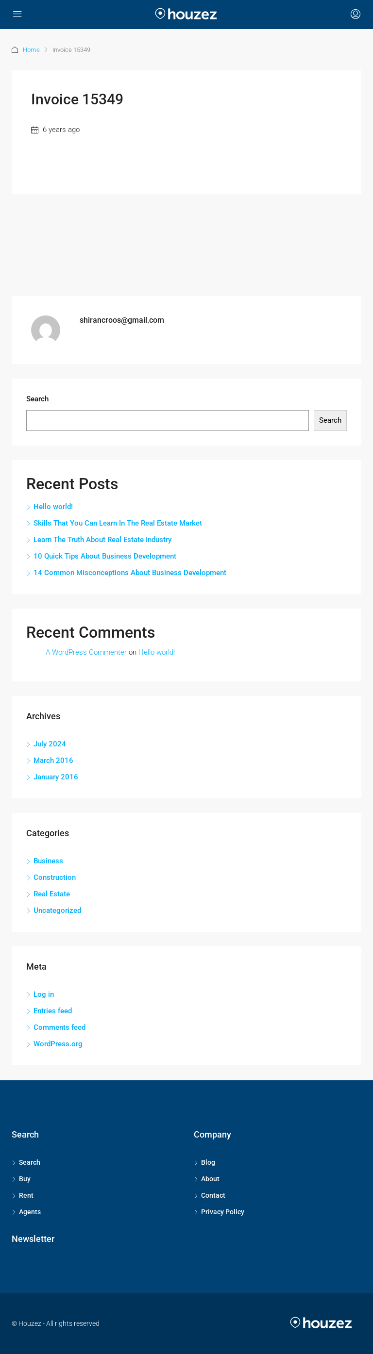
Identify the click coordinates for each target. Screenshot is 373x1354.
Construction (55, 877)
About (210, 1179)
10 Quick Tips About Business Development (105, 556)
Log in (44, 994)
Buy (25, 1179)
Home (31, 49)
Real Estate (52, 894)
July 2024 (50, 744)
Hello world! (53, 506)
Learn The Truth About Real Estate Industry (102, 539)
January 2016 (56, 777)
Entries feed (53, 1011)
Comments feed (59, 1027)
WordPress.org (58, 1044)
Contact (213, 1195)
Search (37, 399)
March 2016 (53, 760)
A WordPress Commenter (86, 652)
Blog (208, 1162)
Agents (30, 1212)
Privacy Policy (222, 1212)
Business (48, 861)
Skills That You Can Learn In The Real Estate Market (118, 523)
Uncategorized (57, 910)
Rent (26, 1195)
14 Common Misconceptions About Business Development (130, 572)
